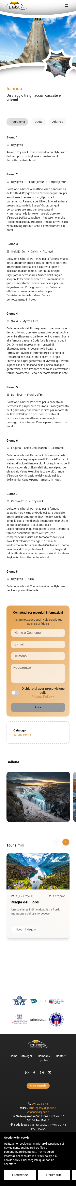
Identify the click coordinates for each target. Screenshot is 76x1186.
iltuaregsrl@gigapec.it (43, 1111)
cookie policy (12, 1160)
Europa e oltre (22, 738)
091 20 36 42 (40, 1107)
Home (13, 1059)
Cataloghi (26, 1059)
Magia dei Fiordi (25, 905)
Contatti (61, 1059)
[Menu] (66, 6)
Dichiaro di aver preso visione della (43, 696)
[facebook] (34, 1076)
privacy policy (43, 1156)
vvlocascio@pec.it (38, 1115)
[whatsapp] (27, 1076)
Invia (38, 710)
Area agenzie (38, 1089)
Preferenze (20, 1175)
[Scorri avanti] (66, 845)
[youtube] (49, 1076)
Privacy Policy (42, 700)
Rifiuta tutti (54, 1175)
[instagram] (42, 1076)
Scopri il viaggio (26, 933)
